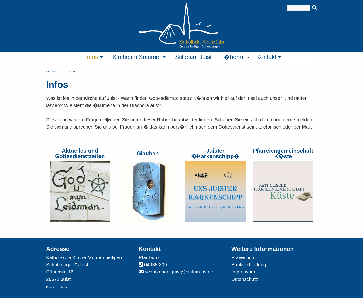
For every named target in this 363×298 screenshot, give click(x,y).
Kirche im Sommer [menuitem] (137, 57)
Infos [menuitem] (91, 57)
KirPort (64, 287)
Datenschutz (244, 279)
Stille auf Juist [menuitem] (193, 57)
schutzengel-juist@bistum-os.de (179, 271)
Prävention (242, 257)
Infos (72, 71)
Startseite (54, 71)
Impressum (243, 271)
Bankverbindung (248, 264)
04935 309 (155, 264)
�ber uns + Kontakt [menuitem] (250, 57)
